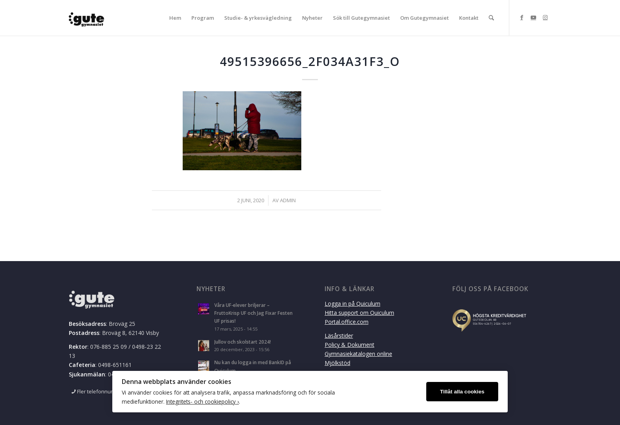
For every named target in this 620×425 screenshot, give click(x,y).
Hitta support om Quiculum (359, 312)
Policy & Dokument (349, 344)
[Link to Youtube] (533, 17)
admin (288, 200)
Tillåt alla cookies (462, 392)
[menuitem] (175, 18)
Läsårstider (339, 335)
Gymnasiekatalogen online (358, 353)
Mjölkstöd (337, 363)
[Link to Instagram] (545, 17)
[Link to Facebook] (521, 17)
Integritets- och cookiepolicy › (202, 401)
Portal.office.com (347, 321)
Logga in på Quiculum (352, 303)
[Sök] (491, 18)
